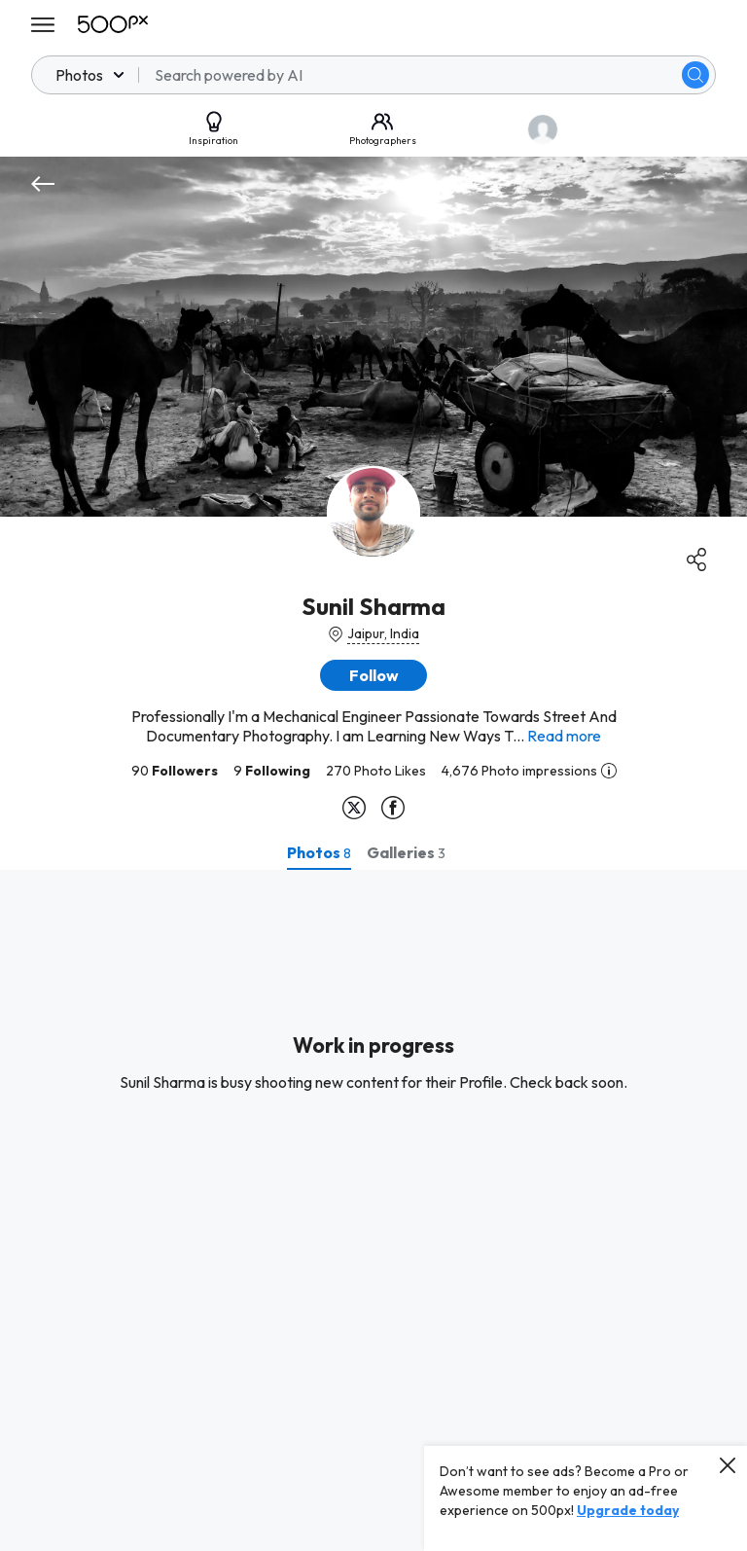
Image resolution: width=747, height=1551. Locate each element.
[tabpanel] (373, 1210)
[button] (373, 675)
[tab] (319, 852)
